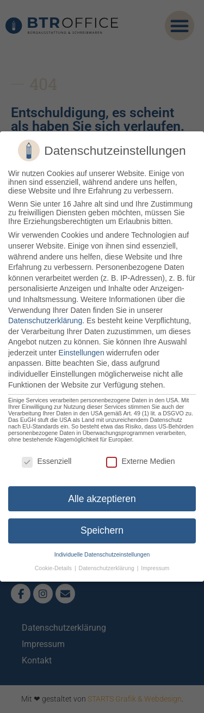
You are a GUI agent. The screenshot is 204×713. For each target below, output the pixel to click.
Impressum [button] (155, 568)
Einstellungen (81, 352)
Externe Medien (140, 461)
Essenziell (46, 461)
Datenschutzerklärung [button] (107, 568)
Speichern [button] (102, 530)
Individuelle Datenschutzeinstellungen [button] (102, 554)
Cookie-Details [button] (54, 568)
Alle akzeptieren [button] (102, 498)
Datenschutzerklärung (45, 320)
